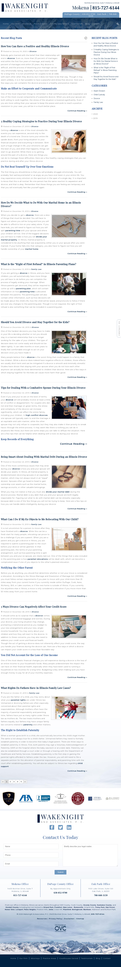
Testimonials (77, 24)
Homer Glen (10, 909)
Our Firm (15, 24)
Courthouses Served (59, 24)
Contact (96, 24)
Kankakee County (104, 905)
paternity (28, 725)
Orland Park (48, 907)
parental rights (18, 700)
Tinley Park (100, 907)
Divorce (32, 51)
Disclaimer (69, 919)
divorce (11, 58)
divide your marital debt (58, 492)
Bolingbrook (77, 909)
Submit (60, 872)
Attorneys (26, 24)
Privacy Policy (55, 919)
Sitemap (80, 919)
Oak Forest (110, 907)
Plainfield (67, 909)
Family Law (36, 269)
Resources (42, 919)
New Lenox (68, 907)
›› (25, 782)
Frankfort (58, 907)
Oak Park (101, 14)
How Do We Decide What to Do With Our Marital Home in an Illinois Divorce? (106, 61)
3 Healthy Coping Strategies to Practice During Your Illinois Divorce (106, 52)
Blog (87, 24)
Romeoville (78, 907)
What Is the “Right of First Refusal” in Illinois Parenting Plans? (105, 70)
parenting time (12, 231)
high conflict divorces (37, 415)
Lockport (19, 909)
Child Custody (99, 95)
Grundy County (89, 905)
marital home (31, 249)
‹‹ (3, 782)
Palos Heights (30, 909)
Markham (87, 909)
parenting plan (23, 289)
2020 (95, 114)
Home (6, 24)
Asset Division (99, 91)
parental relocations (38, 559)
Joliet (51, 909)
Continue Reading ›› (77, 111)
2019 (95, 118)
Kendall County (12, 907)
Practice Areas (40, 24)
